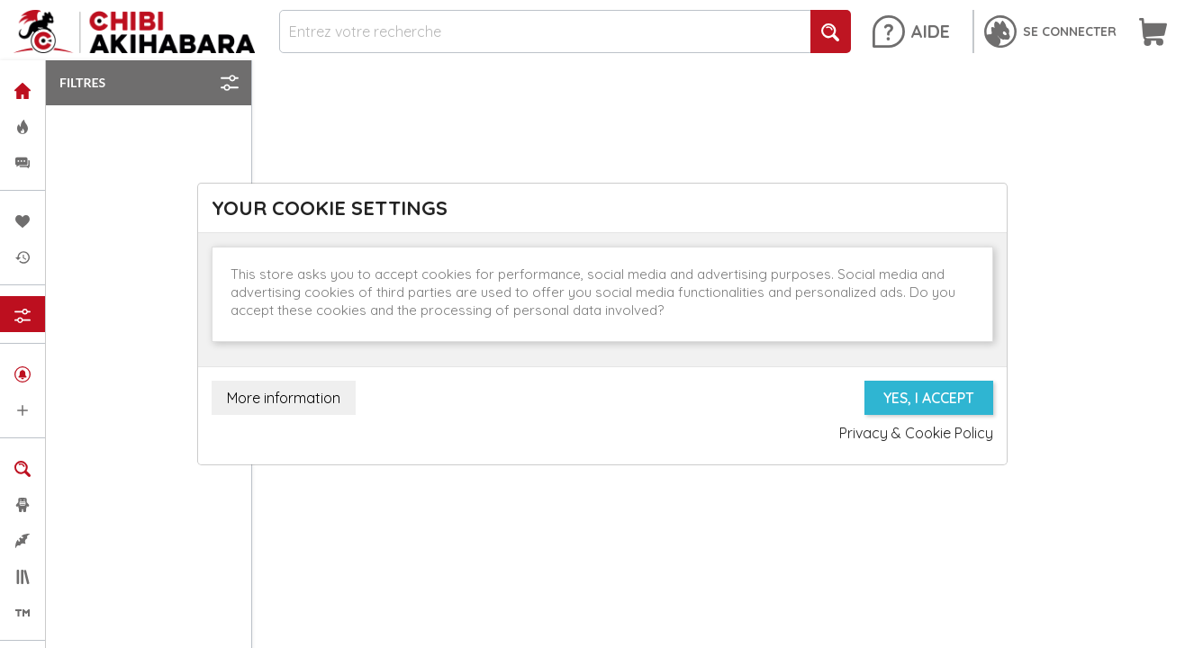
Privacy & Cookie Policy (916, 433)
